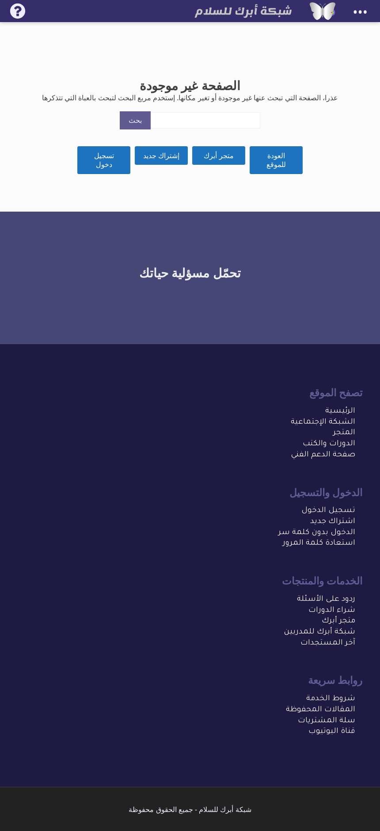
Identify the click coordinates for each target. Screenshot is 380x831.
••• (360, 12)
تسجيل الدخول (328, 511)
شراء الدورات (331, 611)
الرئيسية (340, 411)
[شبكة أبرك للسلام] (322, 11)
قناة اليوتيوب (331, 732)
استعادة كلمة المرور (319, 543)
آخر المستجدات (327, 643)
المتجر (344, 433)
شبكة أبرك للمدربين (319, 632)
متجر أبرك (218, 155)
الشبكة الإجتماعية (323, 422)
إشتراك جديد (161, 155)
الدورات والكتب (329, 444)
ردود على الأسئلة (326, 600)
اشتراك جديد (332, 522)
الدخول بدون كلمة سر (316, 533)
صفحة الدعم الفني (323, 455)
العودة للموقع (276, 160)
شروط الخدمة (330, 699)
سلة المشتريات (326, 721)
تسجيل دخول (104, 160)
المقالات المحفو (326, 710)
